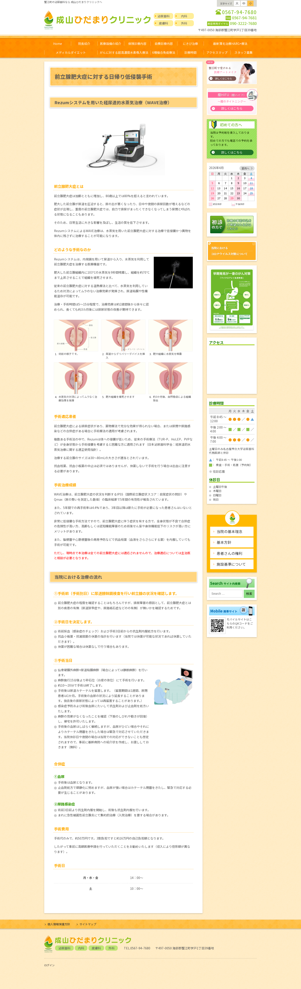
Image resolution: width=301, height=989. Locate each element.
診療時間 (190, 52)
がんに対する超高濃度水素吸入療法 (124, 52)
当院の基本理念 (229, 531)
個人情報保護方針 (58, 924)
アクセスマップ (216, 52)
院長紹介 (84, 43)
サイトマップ (87, 924)
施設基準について (231, 564)
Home (57, 43)
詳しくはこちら (231, 152)
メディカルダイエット (71, 52)
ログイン (49, 965)
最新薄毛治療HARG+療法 (230, 43)
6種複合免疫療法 (163, 52)
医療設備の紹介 (110, 43)
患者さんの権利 (229, 553)
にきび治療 (190, 43)
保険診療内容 (137, 43)
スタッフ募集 (243, 52)
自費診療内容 (164, 43)
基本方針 (224, 542)
